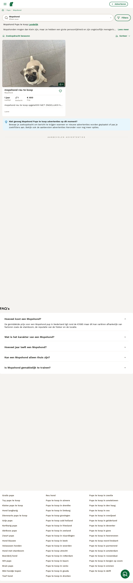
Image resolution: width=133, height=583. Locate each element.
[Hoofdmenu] (5, 4)
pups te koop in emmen (101, 566)
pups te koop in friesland (59, 525)
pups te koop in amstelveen (103, 500)
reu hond (50, 495)
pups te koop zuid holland (59, 520)
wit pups (6, 561)
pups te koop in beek (57, 541)
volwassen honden (12, 546)
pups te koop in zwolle (101, 495)
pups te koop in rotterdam (59, 556)
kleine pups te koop (12, 505)
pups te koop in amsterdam (103, 551)
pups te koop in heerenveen (103, 535)
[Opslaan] (60, 91)
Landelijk (33, 24)
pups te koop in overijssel (102, 515)
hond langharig (10, 510)
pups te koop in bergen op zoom (106, 561)
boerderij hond (9, 556)
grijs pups (7, 520)
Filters (122, 17)
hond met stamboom (13, 551)
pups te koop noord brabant (103, 541)
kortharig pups (9, 525)
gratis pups (8, 495)
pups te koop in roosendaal (103, 556)
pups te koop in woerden (59, 546)
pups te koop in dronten (58, 576)
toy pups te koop (11, 500)
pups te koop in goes (100, 530)
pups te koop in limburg (58, 510)
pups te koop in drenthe (58, 505)
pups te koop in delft (100, 571)
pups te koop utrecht (57, 551)
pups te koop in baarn (57, 561)
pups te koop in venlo (57, 566)
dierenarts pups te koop (14, 515)
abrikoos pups (9, 530)
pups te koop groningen (58, 515)
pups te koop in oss (99, 510)
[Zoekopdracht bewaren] (125, 574)
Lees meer (123, 29)
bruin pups (7, 566)
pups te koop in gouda (57, 571)
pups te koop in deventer (102, 525)
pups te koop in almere (58, 500)
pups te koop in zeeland (58, 530)
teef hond (7, 576)
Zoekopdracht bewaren (16, 36)
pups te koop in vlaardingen (60, 535)
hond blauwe (9, 541)
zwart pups (8, 535)
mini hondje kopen (11, 571)
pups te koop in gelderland (103, 520)
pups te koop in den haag (102, 505)
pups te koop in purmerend (103, 546)
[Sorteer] (123, 36)
